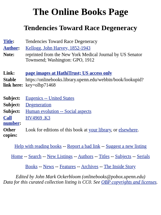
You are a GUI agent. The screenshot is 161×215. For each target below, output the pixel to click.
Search (35, 156)
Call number (11, 120)
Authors (85, 156)
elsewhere (128, 129)
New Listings (60, 156)
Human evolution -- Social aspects (58, 111)
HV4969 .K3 (38, 117)
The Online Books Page (80, 11)
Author (10, 47)
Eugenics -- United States (50, 98)
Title (8, 41)
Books (31, 166)
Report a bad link (83, 146)
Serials (143, 156)
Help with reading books (38, 146)
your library (100, 129)
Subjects (123, 156)
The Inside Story (120, 166)
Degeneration (38, 104)
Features (67, 166)
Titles (104, 156)
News (48, 166)
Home (17, 156)
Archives (89, 166)
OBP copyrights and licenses (129, 182)
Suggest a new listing (126, 146)
